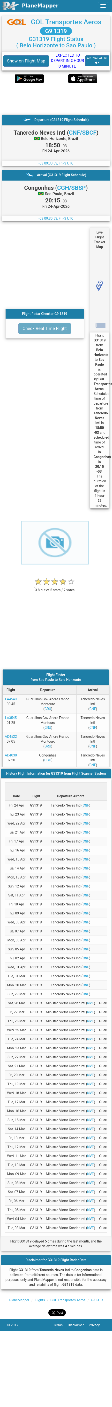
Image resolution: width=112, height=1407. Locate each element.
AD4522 (11, 736)
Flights (40, 1300)
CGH (47, 760)
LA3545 (11, 718)
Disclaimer (78, 1325)
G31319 (97, 1300)
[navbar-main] (103, 6)
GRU (48, 709)
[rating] (54, 587)
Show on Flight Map (26, 60)
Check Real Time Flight (44, 328)
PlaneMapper (19, 1300)
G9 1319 (56, 31)
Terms (60, 1325)
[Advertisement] (47, 99)
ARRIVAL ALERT (97, 60)
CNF (93, 709)
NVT (90, 1003)
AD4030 (11, 755)
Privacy (97, 1325)
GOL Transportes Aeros (66, 22)
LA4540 (11, 699)
